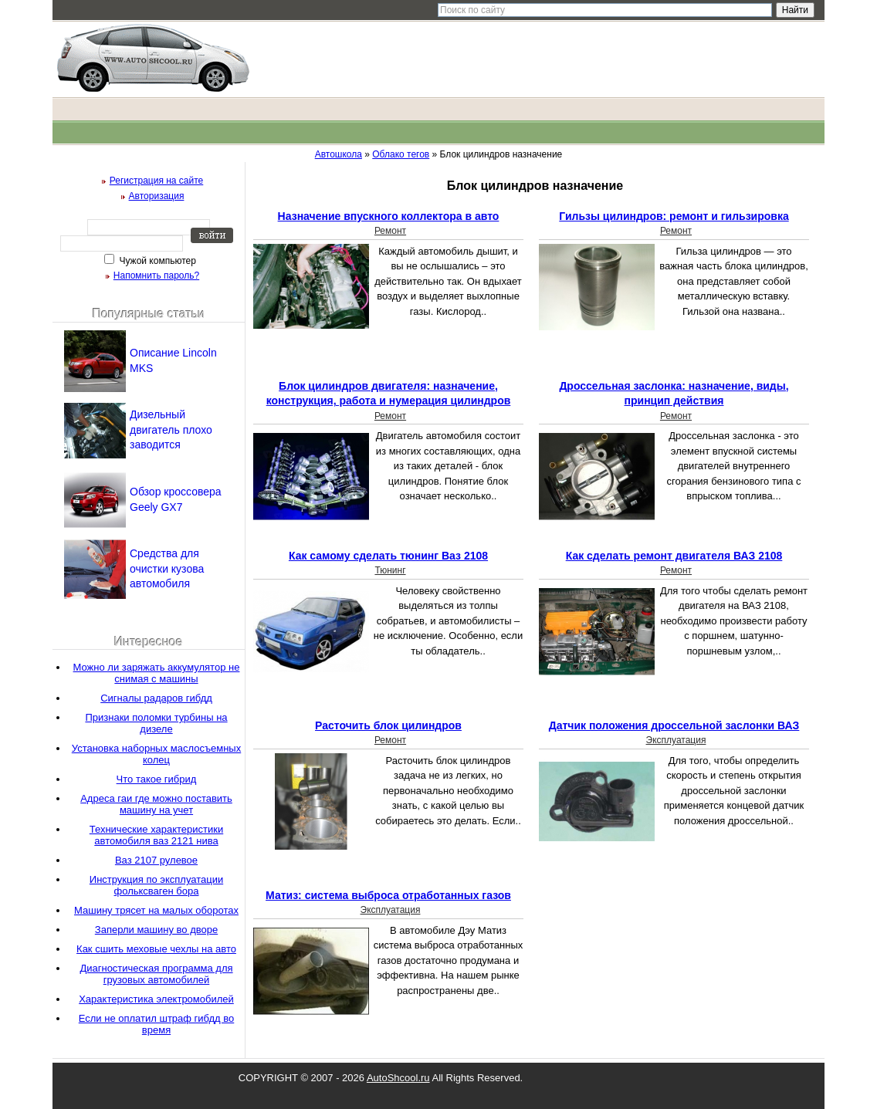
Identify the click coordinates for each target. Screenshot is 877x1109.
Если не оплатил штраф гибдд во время (157, 1024)
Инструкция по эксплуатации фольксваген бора (156, 885)
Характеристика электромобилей (156, 999)
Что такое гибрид (157, 779)
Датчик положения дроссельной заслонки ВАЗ (674, 725)
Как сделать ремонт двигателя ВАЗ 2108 (674, 555)
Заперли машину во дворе (156, 929)
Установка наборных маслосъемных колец (156, 754)
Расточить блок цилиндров (388, 725)
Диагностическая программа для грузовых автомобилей (156, 974)
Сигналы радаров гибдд (156, 698)
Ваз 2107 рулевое (156, 860)
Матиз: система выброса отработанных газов (388, 895)
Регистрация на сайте (157, 180)
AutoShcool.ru (398, 1078)
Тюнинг (389, 570)
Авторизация (157, 196)
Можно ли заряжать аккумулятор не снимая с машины (156, 673)
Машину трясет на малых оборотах (156, 910)
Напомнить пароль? (156, 275)
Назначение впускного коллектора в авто (388, 216)
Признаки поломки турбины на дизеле (156, 723)
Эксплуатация (676, 740)
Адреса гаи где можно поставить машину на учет (156, 804)
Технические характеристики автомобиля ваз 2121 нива (156, 835)
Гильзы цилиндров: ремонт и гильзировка (673, 216)
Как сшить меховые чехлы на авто (156, 949)
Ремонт (390, 230)
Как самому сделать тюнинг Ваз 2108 (388, 555)
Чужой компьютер (156, 260)
